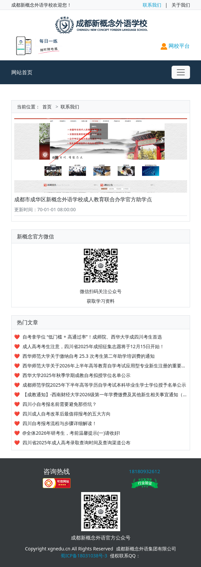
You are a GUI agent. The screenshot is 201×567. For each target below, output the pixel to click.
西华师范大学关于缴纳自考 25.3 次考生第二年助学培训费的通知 (89, 356)
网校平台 (175, 46)
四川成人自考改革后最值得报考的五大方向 (67, 413)
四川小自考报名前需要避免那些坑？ (60, 404)
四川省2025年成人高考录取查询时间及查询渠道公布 (76, 442)
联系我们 (152, 5)
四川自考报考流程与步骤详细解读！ (60, 423)
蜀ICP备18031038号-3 (84, 555)
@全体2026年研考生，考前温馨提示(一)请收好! (71, 433)
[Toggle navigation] (181, 72)
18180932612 (144, 471)
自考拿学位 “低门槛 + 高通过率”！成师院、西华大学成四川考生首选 (92, 337)
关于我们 (181, 5)
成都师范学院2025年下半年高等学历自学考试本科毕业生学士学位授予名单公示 (104, 385)
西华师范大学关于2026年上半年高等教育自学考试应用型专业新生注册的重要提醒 (107, 365)
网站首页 (21, 72)
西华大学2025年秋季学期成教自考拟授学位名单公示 (76, 375)
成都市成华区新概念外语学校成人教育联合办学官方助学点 (83, 199)
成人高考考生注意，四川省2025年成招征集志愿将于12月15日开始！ (93, 346)
